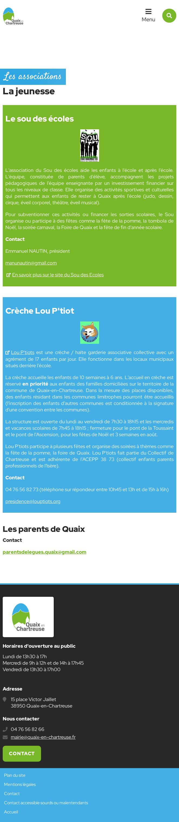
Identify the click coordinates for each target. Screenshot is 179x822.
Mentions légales (20, 784)
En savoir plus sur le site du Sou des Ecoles (58, 275)
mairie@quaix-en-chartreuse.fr (43, 737)
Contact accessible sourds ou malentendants (46, 803)
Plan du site (14, 775)
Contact (22, 753)
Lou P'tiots (22, 352)
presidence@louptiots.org (32, 501)
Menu (148, 19)
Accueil (11, 812)
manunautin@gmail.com (31, 263)
